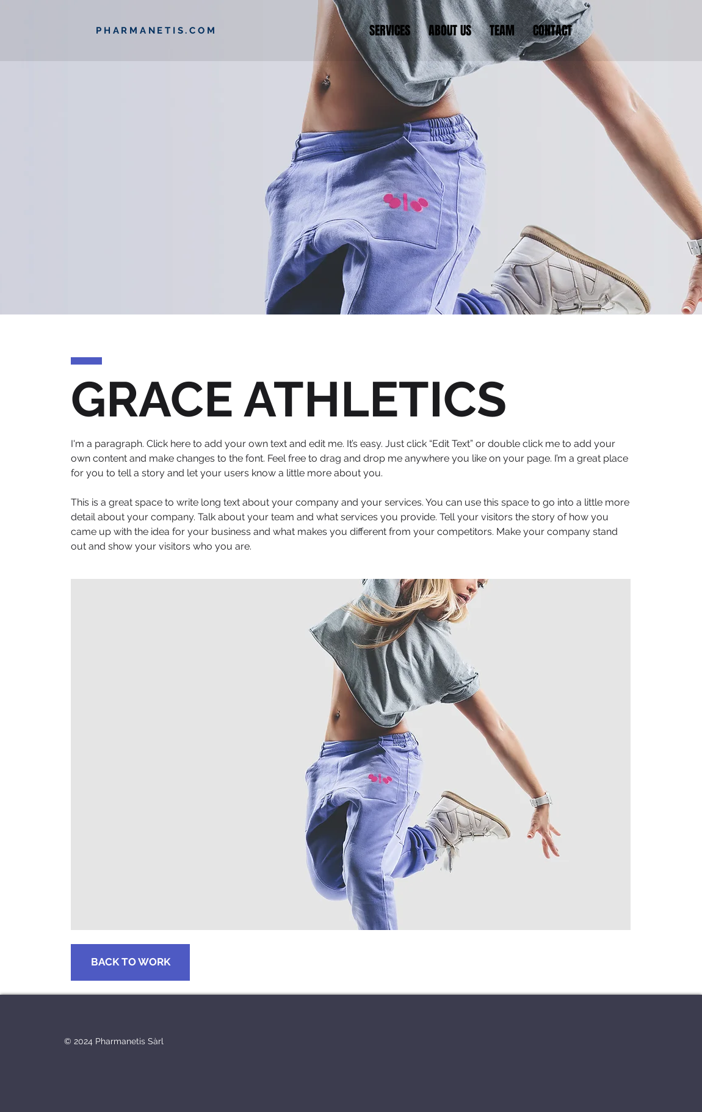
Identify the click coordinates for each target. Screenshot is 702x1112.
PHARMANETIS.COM (156, 30)
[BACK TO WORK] (130, 962)
